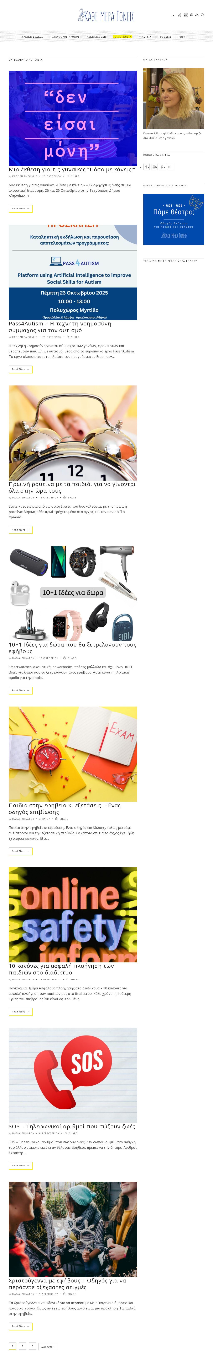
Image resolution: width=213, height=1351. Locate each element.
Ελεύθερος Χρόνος (66, 37)
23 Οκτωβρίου (51, 176)
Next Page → (49, 1346)
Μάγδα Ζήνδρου (23, 497)
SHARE (73, 176)
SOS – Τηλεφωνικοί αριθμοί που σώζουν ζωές (72, 1126)
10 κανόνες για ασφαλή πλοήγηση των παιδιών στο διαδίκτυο (61, 969)
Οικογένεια (123, 37)
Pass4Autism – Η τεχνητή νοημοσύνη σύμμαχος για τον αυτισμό (60, 327)
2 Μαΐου (44, 818)
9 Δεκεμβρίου (48, 1294)
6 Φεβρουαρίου (49, 1133)
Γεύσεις (166, 37)
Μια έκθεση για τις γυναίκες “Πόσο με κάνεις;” (72, 169)
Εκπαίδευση (97, 37)
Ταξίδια (146, 37)
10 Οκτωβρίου (48, 658)
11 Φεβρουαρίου (50, 979)
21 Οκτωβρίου (51, 337)
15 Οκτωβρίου (48, 497)
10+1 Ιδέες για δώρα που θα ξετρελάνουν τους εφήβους (72, 648)
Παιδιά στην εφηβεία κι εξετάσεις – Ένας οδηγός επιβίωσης (65, 808)
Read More (20, 208)
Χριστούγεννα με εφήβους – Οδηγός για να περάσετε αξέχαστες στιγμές (67, 1284)
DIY (182, 37)
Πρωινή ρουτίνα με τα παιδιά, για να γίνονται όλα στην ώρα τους (72, 487)
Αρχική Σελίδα (32, 37)
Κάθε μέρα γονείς (24, 176)
